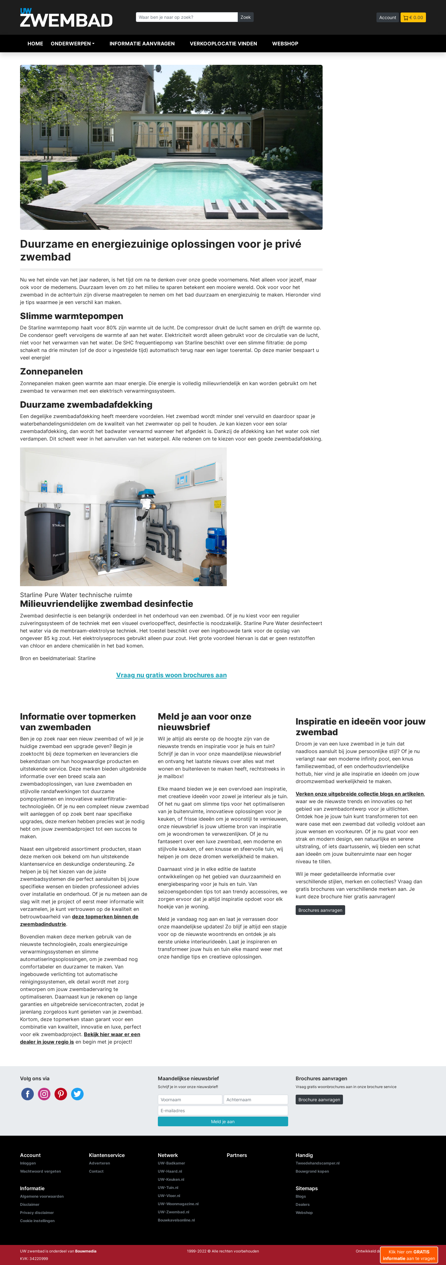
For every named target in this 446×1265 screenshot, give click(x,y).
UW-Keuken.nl (171, 1179)
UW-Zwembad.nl (173, 1212)
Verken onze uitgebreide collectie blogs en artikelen (360, 794)
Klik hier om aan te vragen (409, 1255)
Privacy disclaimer (37, 1212)
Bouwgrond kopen (312, 1171)
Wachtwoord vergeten (40, 1171)
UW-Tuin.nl (168, 1187)
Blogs (301, 1196)
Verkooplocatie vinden (223, 43)
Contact (96, 1171)
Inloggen (28, 1163)
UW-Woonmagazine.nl (178, 1203)
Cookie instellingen (37, 1220)
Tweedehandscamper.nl (318, 1163)
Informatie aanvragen (142, 43)
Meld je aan (223, 1121)
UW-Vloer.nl (169, 1195)
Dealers (303, 1204)
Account (387, 17)
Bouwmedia (85, 1251)
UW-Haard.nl (170, 1171)
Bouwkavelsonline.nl (176, 1220)
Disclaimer (29, 1204)
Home (35, 43)
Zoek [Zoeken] (246, 17)
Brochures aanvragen (320, 910)
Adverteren (99, 1163)
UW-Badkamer (171, 1163)
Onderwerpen (71, 43)
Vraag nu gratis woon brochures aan (171, 675)
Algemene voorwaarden (42, 1196)
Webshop (285, 43)
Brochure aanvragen (319, 1099)
